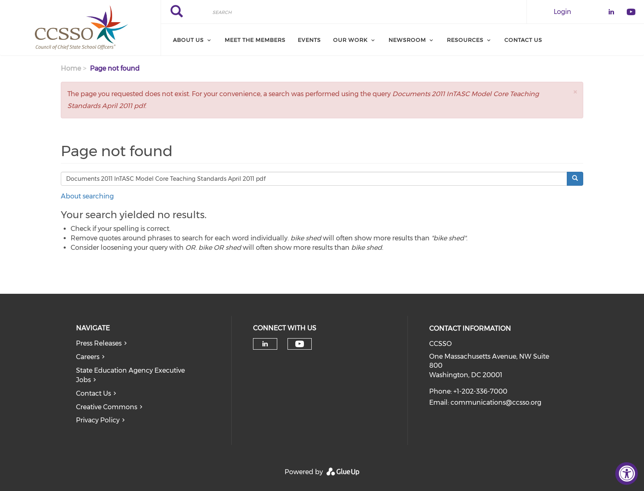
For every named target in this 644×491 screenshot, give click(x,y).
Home (71, 68)
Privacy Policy (98, 420)
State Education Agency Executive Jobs (130, 375)
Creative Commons (106, 407)
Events (309, 40)
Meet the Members (255, 40)
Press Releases (99, 343)
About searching (87, 196)
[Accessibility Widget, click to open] (626, 473)
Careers (87, 357)
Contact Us (523, 40)
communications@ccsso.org (496, 402)
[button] (575, 92)
